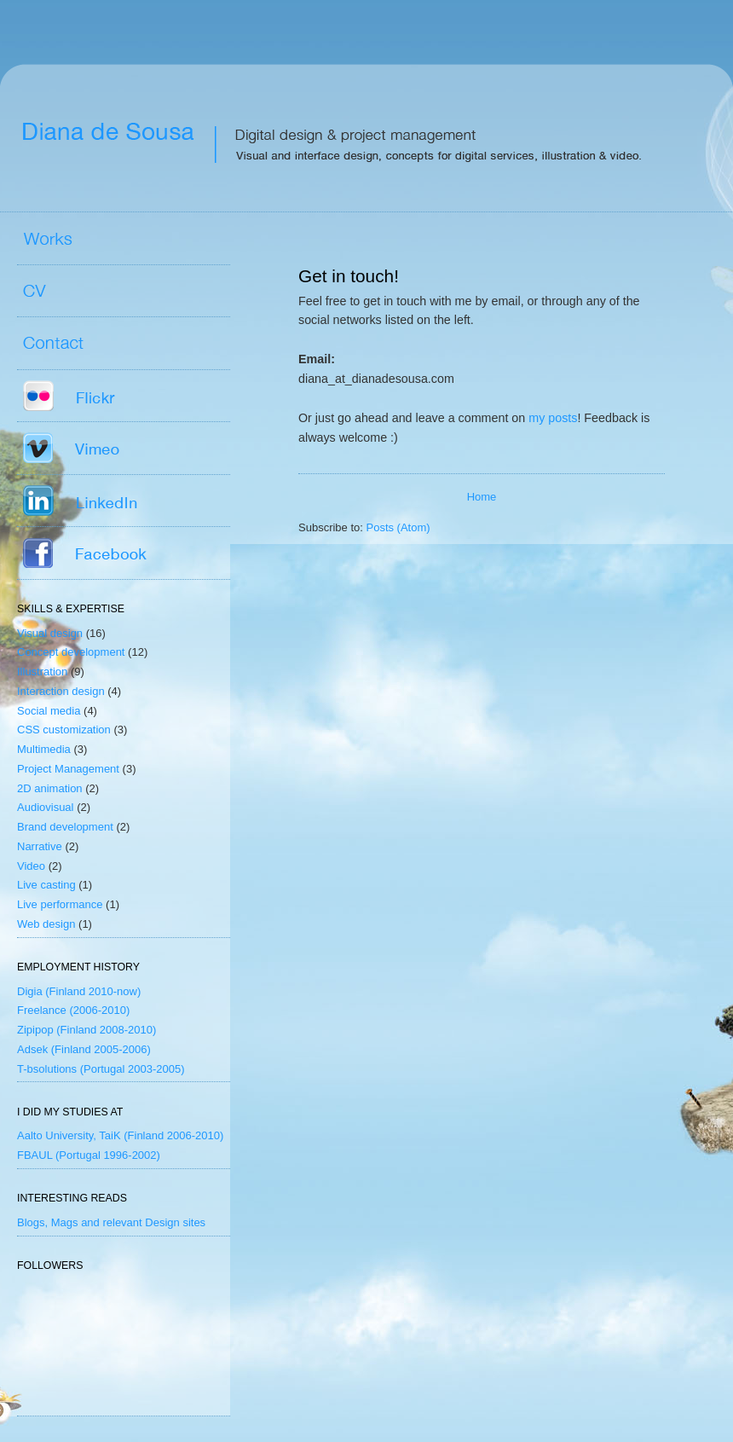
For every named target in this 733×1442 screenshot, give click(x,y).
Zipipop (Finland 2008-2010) (86, 1029)
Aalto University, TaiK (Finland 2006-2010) (120, 1135)
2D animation (50, 788)
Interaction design (61, 691)
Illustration (42, 671)
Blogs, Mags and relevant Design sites (111, 1222)
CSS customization (64, 729)
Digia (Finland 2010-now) (79, 991)
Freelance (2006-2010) (73, 1010)
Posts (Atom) (398, 527)
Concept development (70, 652)
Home (482, 496)
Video (31, 866)
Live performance (59, 904)
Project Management (68, 768)
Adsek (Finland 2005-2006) (84, 1049)
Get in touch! (348, 276)
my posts (552, 418)
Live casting (46, 884)
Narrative (39, 846)
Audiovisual (45, 807)
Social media (48, 710)
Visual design (50, 633)
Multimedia (44, 749)
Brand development (65, 826)
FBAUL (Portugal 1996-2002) (88, 1155)
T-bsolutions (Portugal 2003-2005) (101, 1069)
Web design (46, 924)
